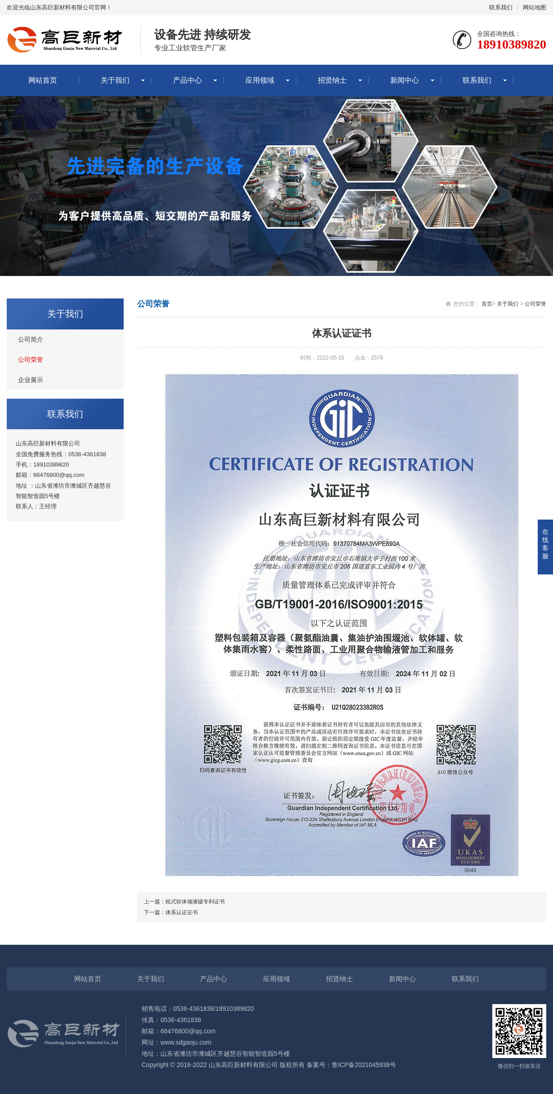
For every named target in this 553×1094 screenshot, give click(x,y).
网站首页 (42, 80)
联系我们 (501, 7)
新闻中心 (404, 80)
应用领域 (259, 80)
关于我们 (115, 80)
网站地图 (534, 7)
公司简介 (30, 339)
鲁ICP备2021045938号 (364, 1064)
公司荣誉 (30, 359)
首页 (487, 304)
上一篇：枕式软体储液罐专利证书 (184, 901)
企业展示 (30, 379)
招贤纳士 (332, 80)
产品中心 (187, 80)
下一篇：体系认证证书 (171, 912)
